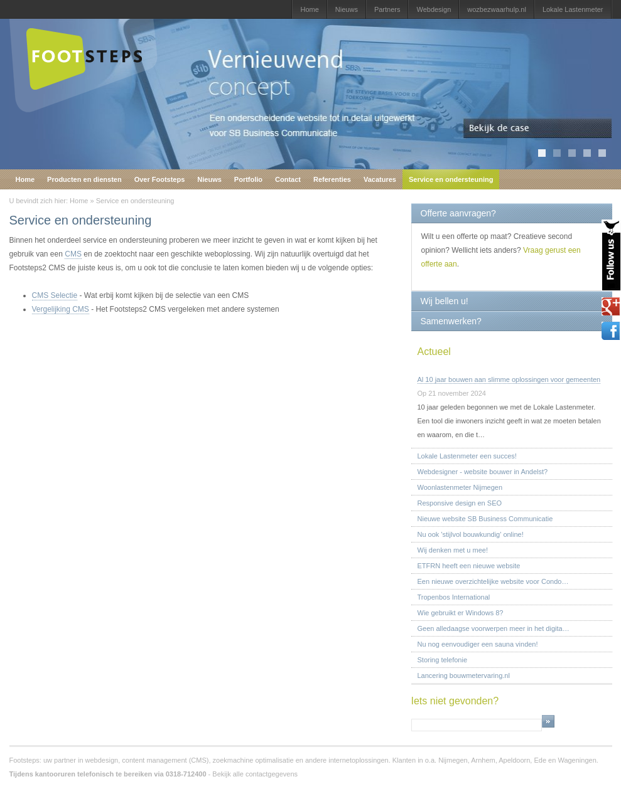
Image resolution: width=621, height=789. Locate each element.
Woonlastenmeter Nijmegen (460, 487)
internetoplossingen (358, 760)
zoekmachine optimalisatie (253, 760)
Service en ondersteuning (451, 179)
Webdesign (433, 9)
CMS (73, 254)
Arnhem (483, 760)
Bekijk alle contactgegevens (255, 774)
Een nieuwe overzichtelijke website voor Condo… (493, 581)
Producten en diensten (84, 179)
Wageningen (577, 760)
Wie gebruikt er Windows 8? (461, 613)
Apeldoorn (514, 760)
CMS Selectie (55, 295)
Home (309, 9)
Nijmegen (452, 760)
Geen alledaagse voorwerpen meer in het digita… (494, 628)
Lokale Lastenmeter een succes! (467, 456)
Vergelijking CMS (60, 309)
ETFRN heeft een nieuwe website (469, 565)
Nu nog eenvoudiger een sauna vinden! (478, 644)
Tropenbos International (454, 597)
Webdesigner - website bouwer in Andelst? (483, 471)
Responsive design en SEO (460, 503)
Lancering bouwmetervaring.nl (464, 675)
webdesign (102, 760)
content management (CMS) (165, 760)
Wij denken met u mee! (453, 550)
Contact (288, 179)
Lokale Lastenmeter (573, 9)
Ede (540, 760)
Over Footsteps (159, 179)
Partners (387, 9)
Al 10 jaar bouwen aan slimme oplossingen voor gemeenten (509, 379)
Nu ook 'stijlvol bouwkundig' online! (471, 534)
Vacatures (380, 179)
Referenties (332, 179)
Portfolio (248, 179)
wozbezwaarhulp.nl (496, 9)
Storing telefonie (443, 660)
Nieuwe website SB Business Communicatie (485, 518)
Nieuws (346, 9)
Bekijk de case (537, 129)
